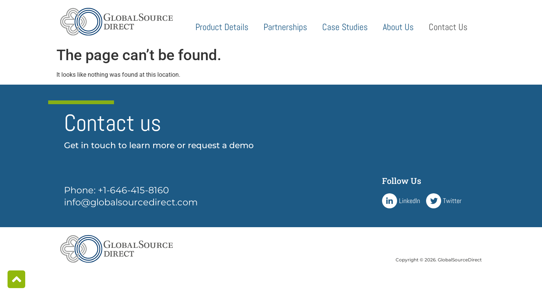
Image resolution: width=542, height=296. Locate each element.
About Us (398, 27)
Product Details (221, 27)
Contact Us (448, 27)
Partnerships (285, 27)
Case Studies (345, 27)
